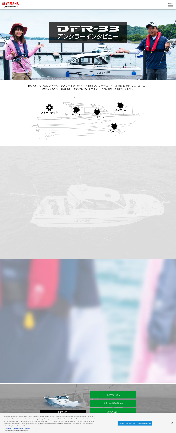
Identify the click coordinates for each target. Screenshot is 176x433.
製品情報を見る (113, 395)
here (46, 421)
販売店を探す (113, 412)
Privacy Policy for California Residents (17, 428)
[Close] (172, 422)
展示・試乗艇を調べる (113, 403)
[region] (88, 423)
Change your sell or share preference (16, 430)
